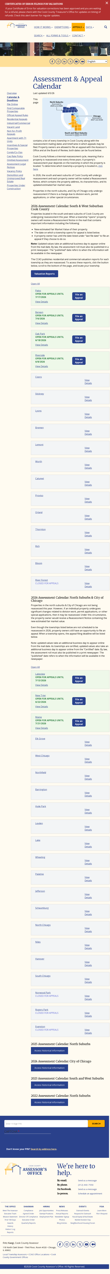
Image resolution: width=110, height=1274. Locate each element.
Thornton (40, 529)
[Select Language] (97, 61)
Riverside (40, 355)
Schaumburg (42, 907)
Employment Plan (46, 1217)
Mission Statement (10, 1217)
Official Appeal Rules (17, 115)
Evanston (40, 1026)
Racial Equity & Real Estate (82, 1217)
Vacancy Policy (14, 171)
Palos (38, 290)
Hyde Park (40, 806)
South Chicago (42, 975)
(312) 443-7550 (85, 1184)
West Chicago (42, 755)
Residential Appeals (17, 119)
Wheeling (40, 857)
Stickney (39, 393)
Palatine (39, 874)
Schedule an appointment (90, 1193)
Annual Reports (62, 1213)
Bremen (39, 427)
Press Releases (62, 1210)
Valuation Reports (44, 273)
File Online (12, 104)
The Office (10, 1206)
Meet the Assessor (10, 1210)
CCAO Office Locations (39, 1254)
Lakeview (40, 674)
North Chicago (43, 924)
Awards (10, 1223)
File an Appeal (79, 296)
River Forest (41, 580)
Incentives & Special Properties (17, 147)
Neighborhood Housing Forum (83, 1223)
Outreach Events (82, 1210)
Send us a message (87, 1180)
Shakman (28, 1206)
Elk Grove (40, 738)
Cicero (38, 376)
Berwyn (39, 312)
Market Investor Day (83, 1220)
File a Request (101, 1213)
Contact (78, 35)
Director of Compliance (28, 1217)
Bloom (38, 563)
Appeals (78, 27)
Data (90, 27)
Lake (37, 840)
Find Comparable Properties (16, 110)
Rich (37, 546)
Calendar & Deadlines (13, 99)
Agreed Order (28, 1213)
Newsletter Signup (62, 1217)
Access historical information (49, 1050)
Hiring (46, 1206)
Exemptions (63, 27)
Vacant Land (13, 127)
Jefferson (40, 891)
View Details (41, 301)
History (10, 1226)
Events (82, 1206)
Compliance (28, 1210)
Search (39, 35)
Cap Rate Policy (15, 156)
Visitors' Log (10, 1229)
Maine (38, 717)
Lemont (39, 444)
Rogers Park (41, 1009)
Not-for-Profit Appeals (14, 132)
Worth (38, 461)
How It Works (43, 27)
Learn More (101, 1210)
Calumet (39, 478)
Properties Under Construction (16, 187)
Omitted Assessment (17, 160)
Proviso (39, 495)
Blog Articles (62, 1223)
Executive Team (10, 1213)
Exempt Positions (46, 1213)
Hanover (39, 958)
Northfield (40, 772)
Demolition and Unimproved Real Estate (16, 178)
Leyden (39, 823)
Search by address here (43, 1149)
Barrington (41, 789)
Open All (35, 283)
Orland (38, 512)
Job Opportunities (46, 1210)
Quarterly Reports (28, 1223)
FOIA (102, 1206)
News (62, 1206)
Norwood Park (43, 992)
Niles (38, 941)
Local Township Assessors (15, 1254)
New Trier (40, 695)
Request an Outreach (82, 1213)
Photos (62, 1220)
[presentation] (27, 1142)
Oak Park (40, 333)
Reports (10, 1232)
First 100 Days (10, 1220)
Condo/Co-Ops (14, 152)
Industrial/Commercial (18, 123)
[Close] (106, 3)
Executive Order (28, 1220)
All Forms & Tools (58, 35)
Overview (12, 93)
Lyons (38, 410)
